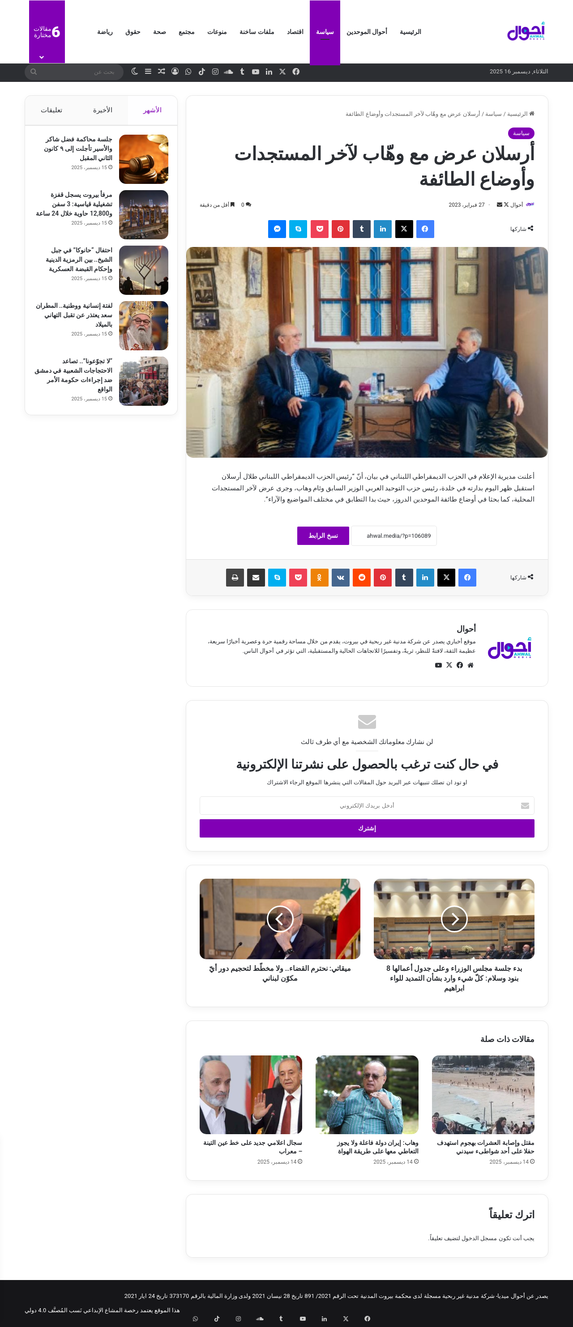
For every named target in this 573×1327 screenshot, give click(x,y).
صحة (159, 31)
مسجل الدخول (479, 1239)
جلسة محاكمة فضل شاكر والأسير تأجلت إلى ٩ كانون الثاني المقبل (73, 153)
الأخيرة (102, 110)
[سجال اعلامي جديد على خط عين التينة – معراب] (251, 1095)
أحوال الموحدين (366, 31)
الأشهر (153, 110)
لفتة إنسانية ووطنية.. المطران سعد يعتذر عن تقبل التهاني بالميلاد (78, 319)
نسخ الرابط (323, 536)
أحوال (512, 205)
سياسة (325, 31)
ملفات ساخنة (256, 31)
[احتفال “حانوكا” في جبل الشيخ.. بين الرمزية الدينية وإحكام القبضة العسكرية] (139, 274)
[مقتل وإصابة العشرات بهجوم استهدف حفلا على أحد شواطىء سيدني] (483, 1095)
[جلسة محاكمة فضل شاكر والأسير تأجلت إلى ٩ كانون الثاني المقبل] (139, 163)
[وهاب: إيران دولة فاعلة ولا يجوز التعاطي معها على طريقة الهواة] (367, 1095)
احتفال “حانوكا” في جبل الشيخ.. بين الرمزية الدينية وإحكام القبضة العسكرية (74, 264)
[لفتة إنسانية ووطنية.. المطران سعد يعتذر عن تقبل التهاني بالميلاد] (139, 330)
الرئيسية (410, 31)
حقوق (133, 31)
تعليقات (51, 110)
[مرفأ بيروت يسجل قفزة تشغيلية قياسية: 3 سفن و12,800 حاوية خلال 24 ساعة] (139, 219)
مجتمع (187, 31)
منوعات (217, 31)
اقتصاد (295, 31)
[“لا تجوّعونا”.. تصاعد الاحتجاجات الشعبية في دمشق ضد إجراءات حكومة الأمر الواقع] (139, 385)
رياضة (105, 31)
